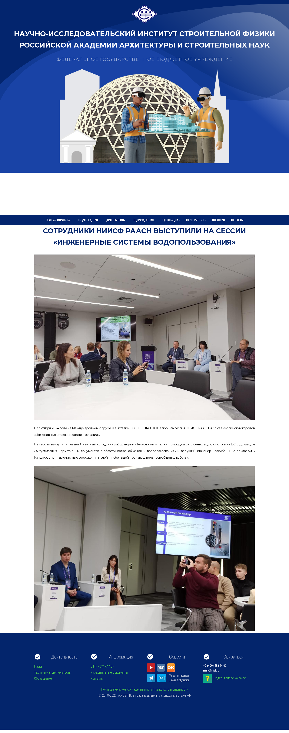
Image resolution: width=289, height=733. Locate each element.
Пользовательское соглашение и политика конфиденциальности (144, 689)
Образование (43, 678)
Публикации (171, 220)
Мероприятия (196, 220)
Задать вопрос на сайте (230, 678)
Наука (38, 666)
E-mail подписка (179, 680)
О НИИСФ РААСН (103, 666)
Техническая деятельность (52, 672)
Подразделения (144, 220)
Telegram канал (179, 675)
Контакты (237, 220)
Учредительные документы (109, 672)
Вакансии (218, 220)
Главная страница (59, 220)
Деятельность (116, 220)
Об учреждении (89, 220)
